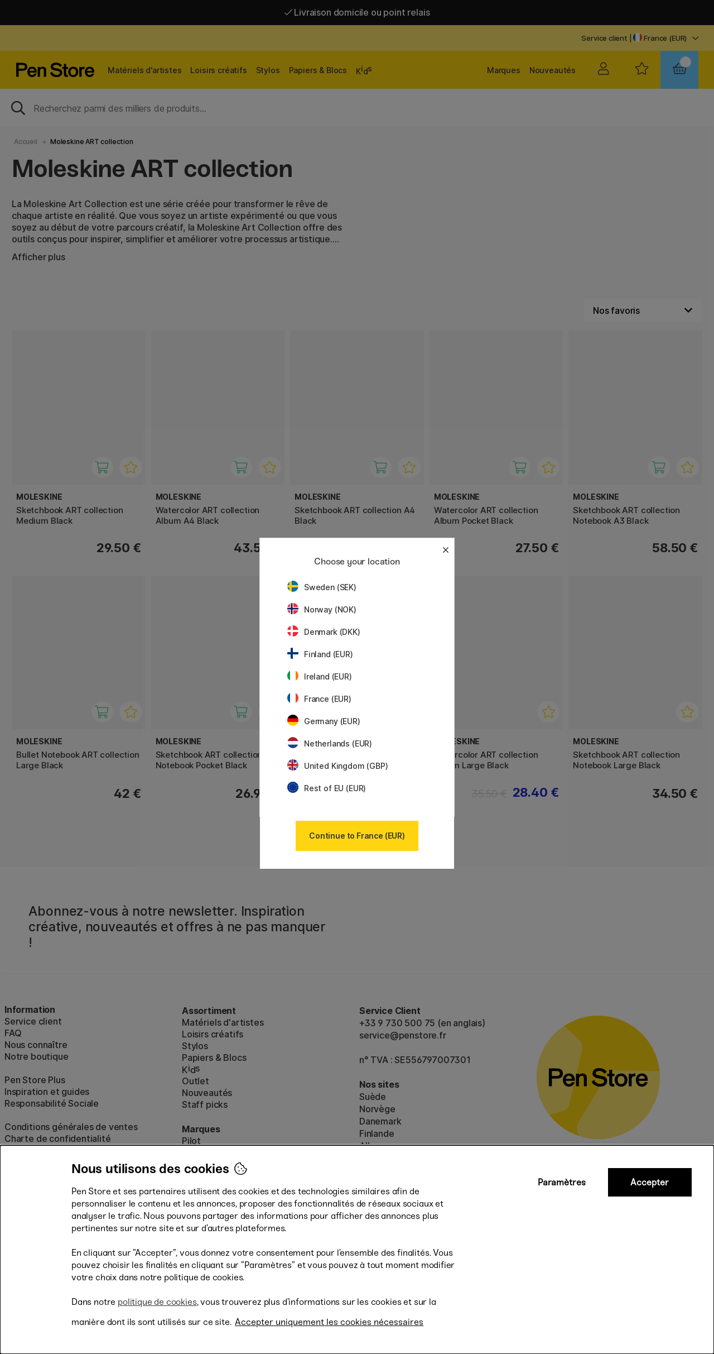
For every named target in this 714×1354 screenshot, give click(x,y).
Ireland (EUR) (319, 676)
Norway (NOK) (321, 609)
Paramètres (562, 1182)
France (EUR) (319, 699)
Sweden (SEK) (321, 587)
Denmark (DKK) (323, 632)
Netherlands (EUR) (329, 743)
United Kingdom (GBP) (337, 766)
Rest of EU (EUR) (326, 788)
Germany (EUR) (323, 721)
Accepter (649, 1182)
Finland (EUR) (320, 654)
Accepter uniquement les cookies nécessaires (329, 1322)
